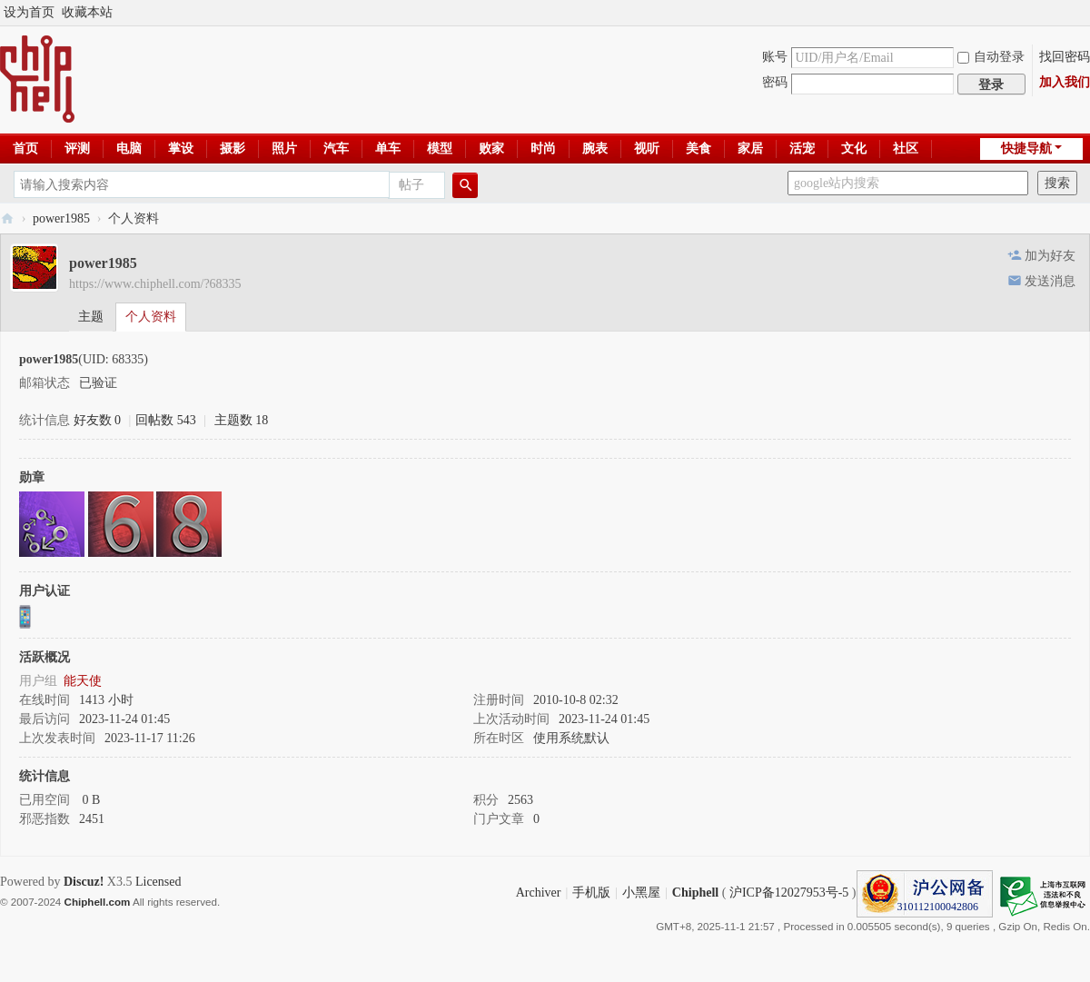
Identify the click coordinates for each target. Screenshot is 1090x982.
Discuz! (84, 881)
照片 (284, 148)
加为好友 (1050, 256)
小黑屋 (641, 892)
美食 (698, 148)
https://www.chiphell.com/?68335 (155, 284)
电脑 (129, 148)
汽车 (336, 148)
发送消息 (1050, 281)
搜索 (1057, 183)
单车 (388, 148)
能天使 (83, 681)
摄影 (232, 148)
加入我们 (1064, 82)
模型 (439, 148)
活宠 (802, 148)
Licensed (158, 881)
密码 (775, 82)
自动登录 (991, 57)
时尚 (543, 148)
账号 (775, 57)
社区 (905, 148)
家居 (750, 148)
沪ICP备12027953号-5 (788, 892)
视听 (646, 148)
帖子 (411, 185)
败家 (491, 148)
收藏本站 (87, 12)
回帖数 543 (165, 420)
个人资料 (150, 316)
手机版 (591, 892)
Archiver (538, 892)
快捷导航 (1026, 148)
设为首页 (29, 12)
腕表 (595, 148)
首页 (25, 148)
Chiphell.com (97, 902)
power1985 (61, 218)
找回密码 (1064, 57)
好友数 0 (98, 420)
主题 (91, 316)
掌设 (180, 148)
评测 (77, 148)
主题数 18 (241, 420)
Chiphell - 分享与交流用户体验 (7, 218)
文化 (854, 148)
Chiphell (695, 892)
